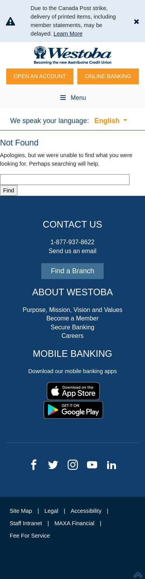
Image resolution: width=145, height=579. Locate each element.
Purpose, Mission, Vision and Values (72, 310)
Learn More (67, 34)
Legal (51, 511)
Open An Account (40, 76)
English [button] (107, 121)
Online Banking (108, 76)
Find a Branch (72, 271)
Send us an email (73, 251)
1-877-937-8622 (73, 242)
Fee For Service (30, 536)
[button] (136, 21)
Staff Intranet (26, 523)
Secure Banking (72, 327)
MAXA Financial (74, 523)
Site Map (21, 511)
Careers (72, 335)
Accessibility (86, 511)
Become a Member (72, 318)
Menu (72, 97)
